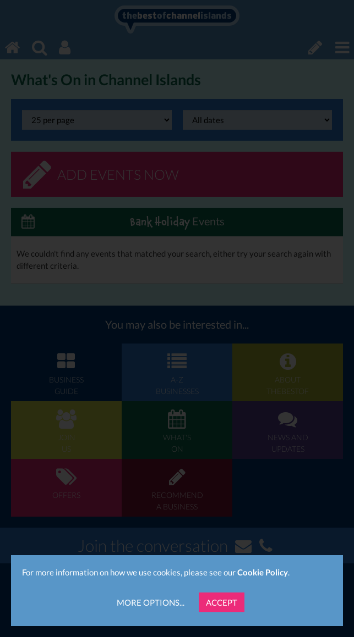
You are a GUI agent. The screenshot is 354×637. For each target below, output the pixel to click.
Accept (221, 602)
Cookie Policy (262, 572)
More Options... (150, 602)
